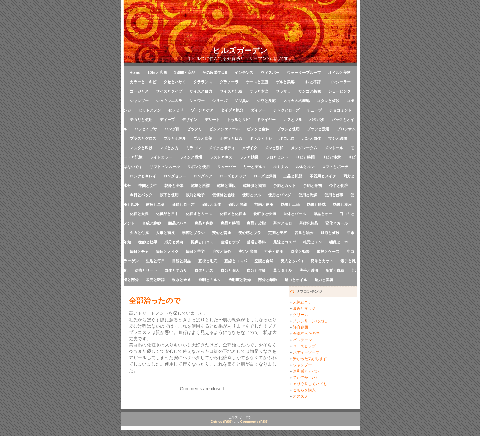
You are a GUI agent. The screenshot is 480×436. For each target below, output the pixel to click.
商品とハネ (177, 223)
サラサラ (283, 91)
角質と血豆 (334, 270)
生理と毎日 (155, 261)
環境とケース (328, 251)
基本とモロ (282, 223)
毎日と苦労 (195, 251)
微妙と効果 (147, 242)
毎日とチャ (139, 251)
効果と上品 (290, 204)
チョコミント (340, 110)
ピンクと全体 (258, 129)
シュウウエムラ (169, 101)
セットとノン (149, 110)
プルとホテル (174, 138)
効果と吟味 (316, 204)
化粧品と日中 (167, 214)
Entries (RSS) (222, 421)
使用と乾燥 (307, 195)
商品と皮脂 (256, 223)
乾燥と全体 (173, 185)
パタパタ (316, 119)
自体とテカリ (175, 270)
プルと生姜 (202, 138)
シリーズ (219, 101)
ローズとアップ (233, 176)
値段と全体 (211, 204)
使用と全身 (155, 204)
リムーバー (226, 167)
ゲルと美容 (285, 82)
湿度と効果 (300, 251)
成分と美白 (173, 242)
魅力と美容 (323, 280)
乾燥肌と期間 (254, 185)
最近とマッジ (304, 308)
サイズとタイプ (169, 91)
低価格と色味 (223, 195)
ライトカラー (161, 157)
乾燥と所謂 (200, 185)
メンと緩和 (273, 148)
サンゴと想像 (309, 91)
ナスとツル (292, 119)
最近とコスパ (284, 242)
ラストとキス (221, 157)
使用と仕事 (333, 195)
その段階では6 (214, 72)
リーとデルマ (254, 167)
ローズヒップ (304, 346)
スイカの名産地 (296, 101)
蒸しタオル (282, 270)
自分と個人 (230, 270)
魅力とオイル (295, 280)
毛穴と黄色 (221, 251)
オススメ (300, 396)
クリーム (300, 315)
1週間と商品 (184, 72)
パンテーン (302, 340)
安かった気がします (310, 359)
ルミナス (280, 167)
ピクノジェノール (224, 129)
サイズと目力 (201, 91)
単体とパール (294, 214)
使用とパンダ (279, 195)
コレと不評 (311, 82)
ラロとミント (277, 157)
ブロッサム (346, 129)
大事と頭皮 (165, 233)
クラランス (202, 82)
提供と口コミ (202, 242)
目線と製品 (181, 261)
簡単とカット (322, 261)
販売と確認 (155, 280)
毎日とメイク (167, 251)
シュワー (197, 101)
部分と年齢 (267, 280)
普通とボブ (230, 242)
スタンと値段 (328, 101)
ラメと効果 (249, 157)
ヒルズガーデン (240, 50)
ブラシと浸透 (318, 129)
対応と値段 (330, 233)
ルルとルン (305, 167)
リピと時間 (305, 157)
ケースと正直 (257, 82)
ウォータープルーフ (304, 72)
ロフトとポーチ (335, 167)
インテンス (243, 72)
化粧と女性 (139, 214)
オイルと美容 (339, 72)
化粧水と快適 (264, 214)
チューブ (314, 110)
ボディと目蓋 (231, 138)
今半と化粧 (338, 185)
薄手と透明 (308, 270)
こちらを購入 (304, 390)
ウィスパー (270, 72)
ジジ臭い (242, 101)
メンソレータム (304, 148)
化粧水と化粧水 (233, 214)
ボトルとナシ (261, 138)
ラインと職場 (190, 157)
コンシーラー (339, 82)
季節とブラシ (193, 233)
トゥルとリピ (238, 119)
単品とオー (322, 214)
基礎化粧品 (308, 223)
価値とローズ (183, 204)
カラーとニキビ (143, 82)
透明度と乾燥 (239, 280)
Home (135, 72)
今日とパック (141, 195)
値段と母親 (237, 204)
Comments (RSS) (254, 421)
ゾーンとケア (202, 110)
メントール (333, 148)
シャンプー (139, 101)
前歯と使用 (263, 204)
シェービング (339, 91)
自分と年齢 (256, 270)
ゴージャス (139, 91)
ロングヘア (202, 176)
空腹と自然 (263, 261)
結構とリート (146, 270)
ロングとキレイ (143, 176)
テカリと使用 (141, 119)
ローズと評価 (264, 176)
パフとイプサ (146, 129)
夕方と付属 (139, 233)
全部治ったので (306, 333)
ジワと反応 (266, 101)
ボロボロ (287, 138)
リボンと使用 (198, 167)
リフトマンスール (165, 167)
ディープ (167, 119)
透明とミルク (209, 280)
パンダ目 (171, 129)
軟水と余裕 (181, 280)
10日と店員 (157, 72)
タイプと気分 (232, 110)
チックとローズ (286, 110)
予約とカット (284, 185)
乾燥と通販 (226, 185)
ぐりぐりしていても (310, 384)
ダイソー (258, 110)
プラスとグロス (143, 138)
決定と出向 (247, 251)
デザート (212, 119)
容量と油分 (304, 233)
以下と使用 (169, 195)
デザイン (189, 119)
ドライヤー (266, 119)
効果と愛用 (342, 204)
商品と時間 (230, 223)
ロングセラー (174, 176)
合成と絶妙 (151, 223)
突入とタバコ (292, 261)
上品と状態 (292, 176)
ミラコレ (193, 148)
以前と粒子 (195, 195)
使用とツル (251, 195)
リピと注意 (331, 157)
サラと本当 (259, 91)
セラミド (175, 110)
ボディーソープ (306, 352)
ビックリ (194, 129)
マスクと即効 (141, 148)
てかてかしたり (306, 377)
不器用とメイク (323, 176)
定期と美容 (277, 233)
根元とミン (312, 242)
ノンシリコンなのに (310, 321)
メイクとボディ (221, 148)
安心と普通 (221, 233)
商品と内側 (204, 223)
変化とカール (336, 223)
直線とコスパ (235, 261)
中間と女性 (147, 185)
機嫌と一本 (338, 242)
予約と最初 (312, 185)
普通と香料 (256, 242)
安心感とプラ (249, 233)
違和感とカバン (306, 371)
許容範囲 (300, 327)
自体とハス (204, 270)
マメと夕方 (169, 148)
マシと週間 (337, 138)
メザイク (249, 148)
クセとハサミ (174, 82)
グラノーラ (229, 82)
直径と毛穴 (207, 261)
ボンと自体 (311, 138)
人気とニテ (302, 302)
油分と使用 (273, 251)
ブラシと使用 (288, 129)
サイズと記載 (231, 91)
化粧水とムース (199, 214)
